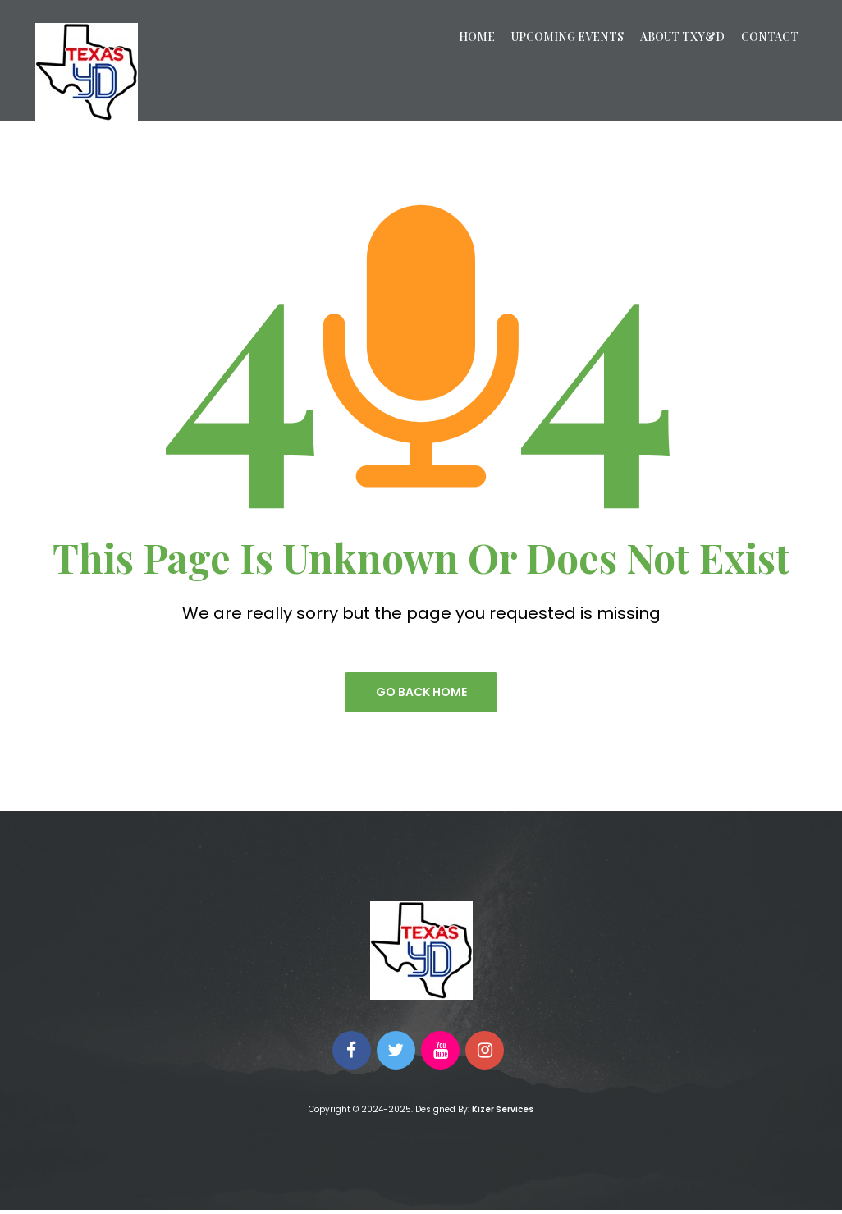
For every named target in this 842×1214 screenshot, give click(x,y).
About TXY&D (682, 36)
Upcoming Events (567, 36)
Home (477, 36)
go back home (421, 693)
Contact (770, 36)
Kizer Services (502, 1113)
